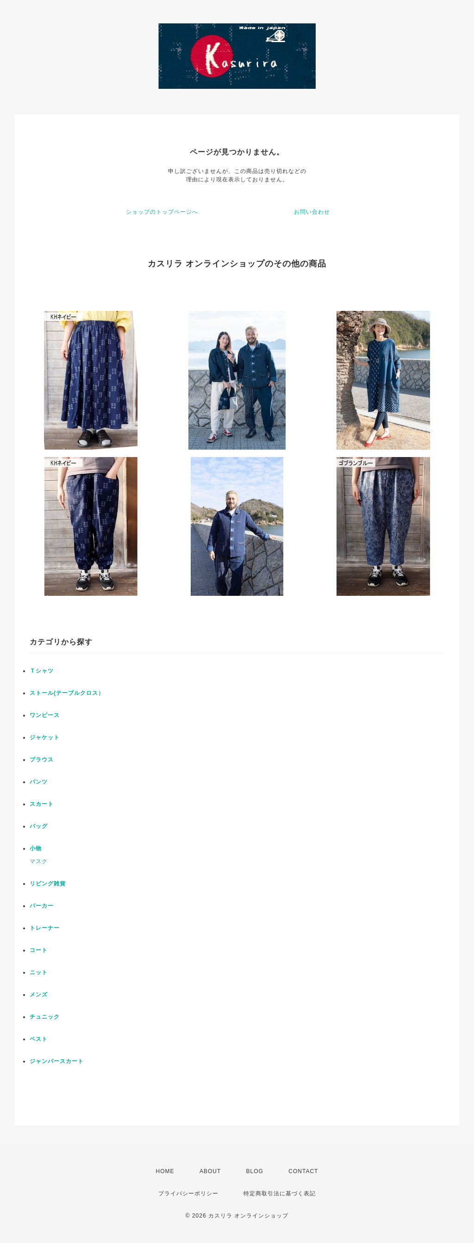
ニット (39, 972)
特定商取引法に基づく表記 (279, 1193)
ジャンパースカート (57, 1061)
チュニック (45, 1017)
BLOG (254, 1171)
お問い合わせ (312, 212)
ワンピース (45, 715)
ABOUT (210, 1171)
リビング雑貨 (48, 883)
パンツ (39, 782)
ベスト (39, 1039)
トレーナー (45, 928)
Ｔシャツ (42, 671)
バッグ (39, 826)
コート (39, 950)
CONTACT (303, 1171)
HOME (165, 1171)
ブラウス (42, 759)
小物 (36, 848)
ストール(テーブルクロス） (67, 693)
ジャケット (45, 737)
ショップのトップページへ (162, 212)
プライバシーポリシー (188, 1193)
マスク (39, 861)
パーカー (42, 906)
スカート (42, 804)
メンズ (39, 994)
